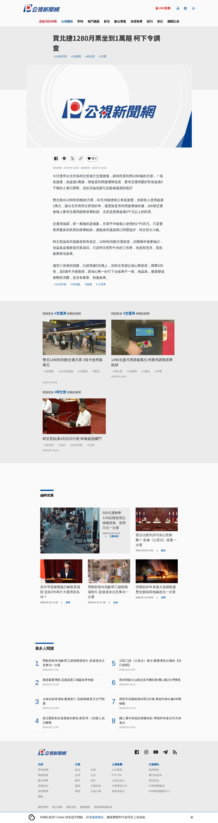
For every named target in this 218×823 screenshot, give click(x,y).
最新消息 (71, 806)
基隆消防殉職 (48, 21)
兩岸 (77, 780)
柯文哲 (91, 56)
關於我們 (43, 806)
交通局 (77, 56)
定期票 (50, 371)
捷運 (89, 284)
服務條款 (85, 806)
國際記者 (173, 21)
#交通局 (60, 313)
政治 (77, 769)
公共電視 (117, 769)
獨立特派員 (155, 775)
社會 (93, 769)
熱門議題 (93, 21)
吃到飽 (76, 284)
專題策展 (43, 775)
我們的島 (154, 769)
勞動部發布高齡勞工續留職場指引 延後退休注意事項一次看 (108, 592)
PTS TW (117, 775)
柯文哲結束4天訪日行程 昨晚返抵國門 (72, 439)
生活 (93, 775)
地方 (93, 780)
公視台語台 (118, 780)
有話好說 (154, 780)
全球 (77, 775)
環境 (77, 791)
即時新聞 (43, 769)
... (45, 377)
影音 (107, 21)
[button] (185, 8)
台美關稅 (67, 21)
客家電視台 (118, 791)
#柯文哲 (60, 392)
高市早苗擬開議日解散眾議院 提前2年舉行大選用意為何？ (60, 592)
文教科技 (96, 785)
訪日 (63, 445)
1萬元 (146, 371)
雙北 (96, 371)
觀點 (40, 796)
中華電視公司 (119, 785)
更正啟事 (57, 806)
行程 (91, 445)
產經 (77, 785)
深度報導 (136, 21)
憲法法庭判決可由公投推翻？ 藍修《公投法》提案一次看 (156, 540)
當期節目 (43, 785)
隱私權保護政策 (103, 806)
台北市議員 (66, 371)
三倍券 (102, 284)
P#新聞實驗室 (157, 785)
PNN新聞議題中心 (159, 791)
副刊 (150, 21)
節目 (160, 21)
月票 (103, 56)
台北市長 (61, 284)
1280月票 (61, 56)
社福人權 (96, 791)
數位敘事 (43, 780)
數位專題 (120, 21)
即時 (80, 21)
